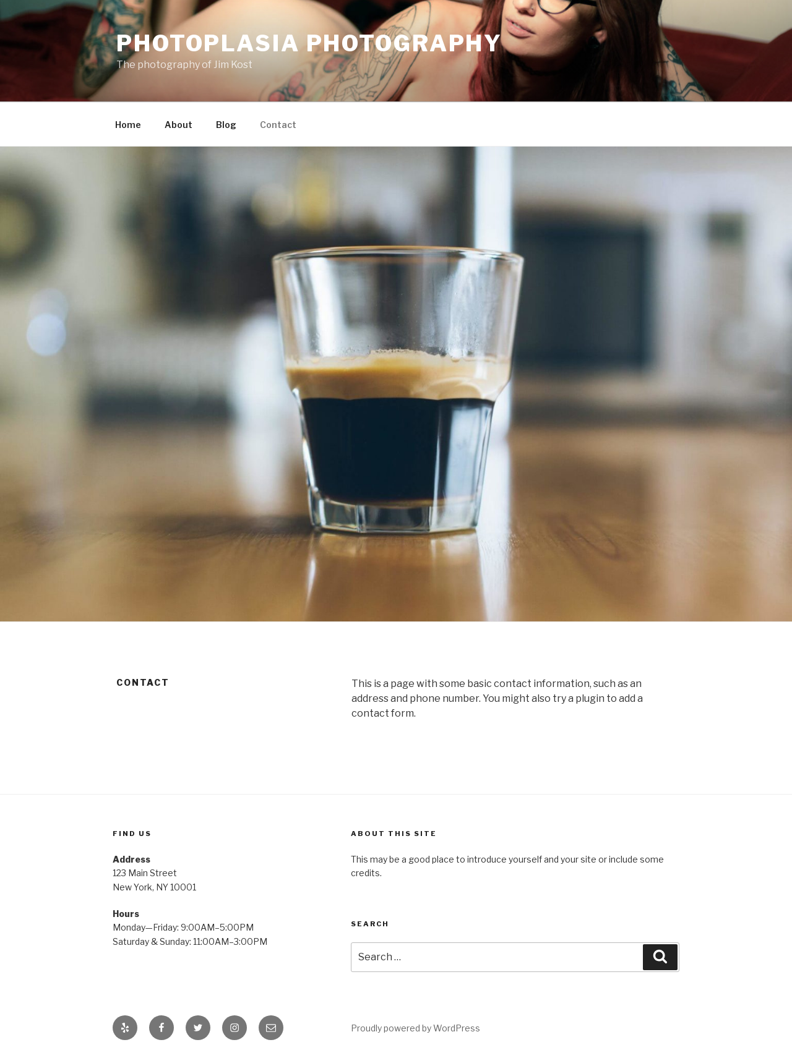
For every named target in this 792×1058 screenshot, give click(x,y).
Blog (226, 124)
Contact (278, 124)
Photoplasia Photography (309, 43)
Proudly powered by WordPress (415, 1028)
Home (128, 124)
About (178, 124)
